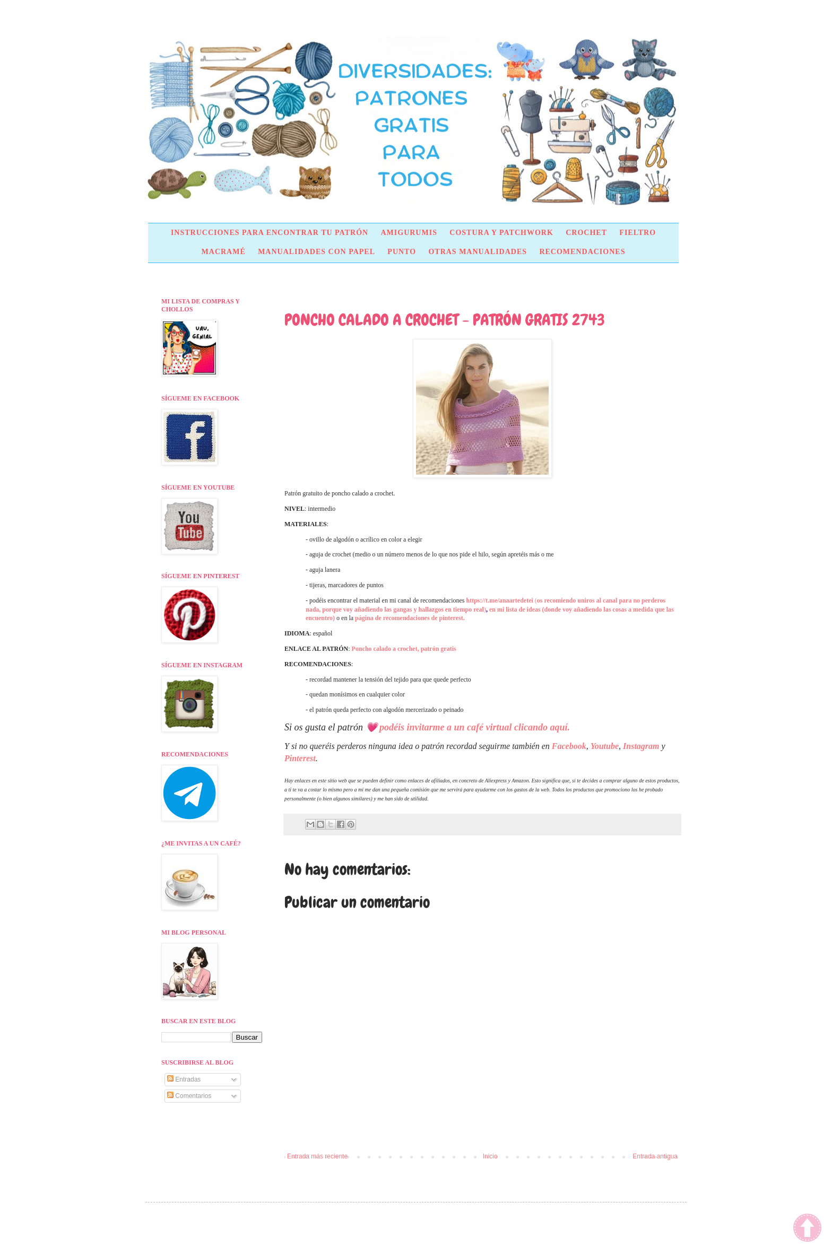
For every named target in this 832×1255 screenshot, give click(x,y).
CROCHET (586, 233)
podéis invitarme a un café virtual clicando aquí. (474, 727)
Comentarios (189, 1096)
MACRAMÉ (224, 252)
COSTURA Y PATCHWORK (501, 233)
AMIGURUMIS (408, 233)
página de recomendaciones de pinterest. (410, 618)
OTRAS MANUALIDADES (477, 252)
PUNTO (401, 252)
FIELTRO (637, 233)
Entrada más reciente (317, 1156)
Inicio (490, 1156)
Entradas (184, 1079)
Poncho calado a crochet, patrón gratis (404, 648)
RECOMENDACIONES (582, 252)
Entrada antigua (655, 1156)
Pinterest (300, 758)
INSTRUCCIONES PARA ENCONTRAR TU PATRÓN (269, 233)
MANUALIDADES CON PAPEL (316, 252)
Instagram (641, 746)
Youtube (605, 746)
